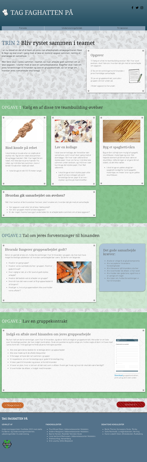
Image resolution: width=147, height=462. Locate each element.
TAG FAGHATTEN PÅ (42, 12)
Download (118, 375)
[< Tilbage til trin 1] (13, 405)
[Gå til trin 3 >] (131, 404)
